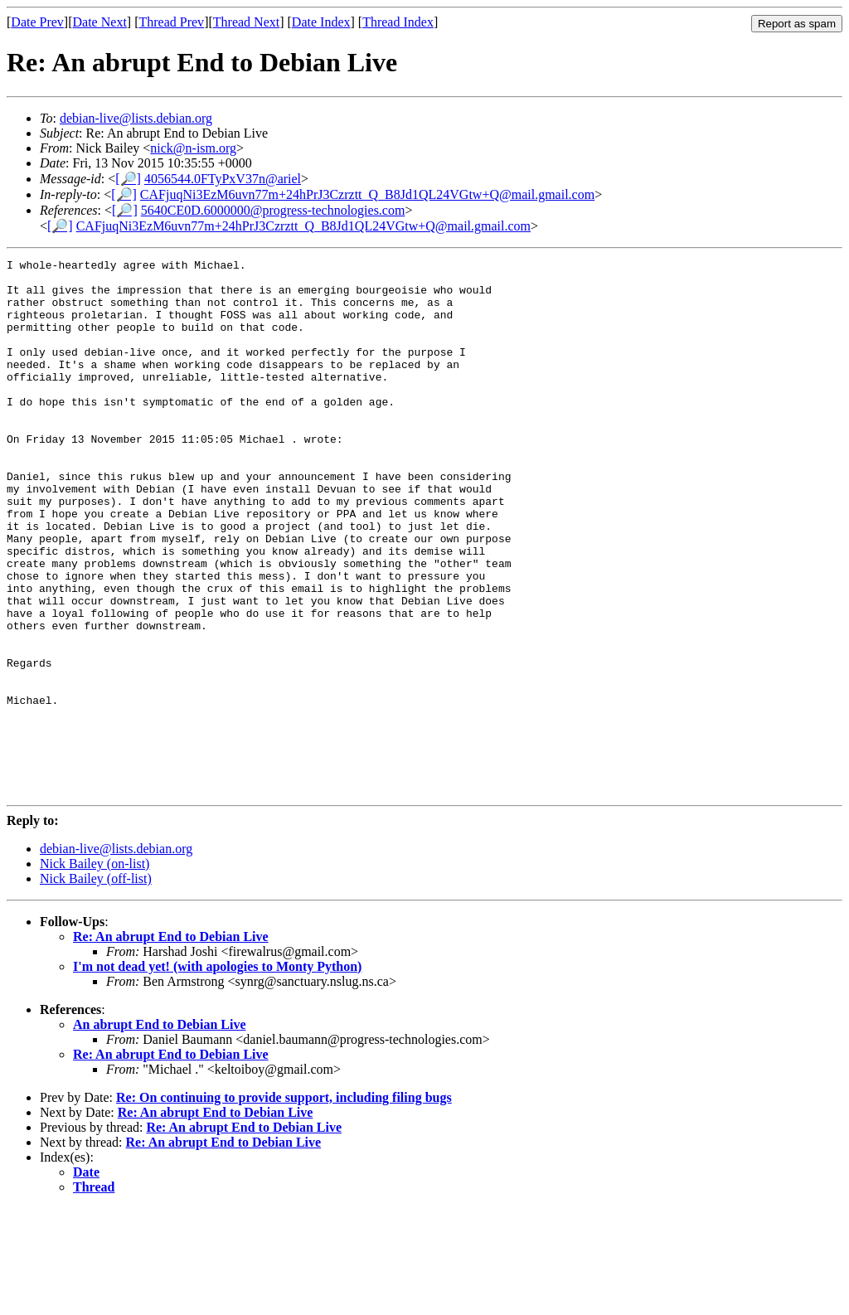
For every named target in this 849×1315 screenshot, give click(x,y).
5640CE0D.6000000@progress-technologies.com (273, 210)
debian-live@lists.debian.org (136, 118)
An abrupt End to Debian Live (159, 1131)
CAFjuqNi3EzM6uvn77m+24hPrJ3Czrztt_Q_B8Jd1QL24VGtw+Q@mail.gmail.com (367, 194)
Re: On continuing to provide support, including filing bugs (284, 1204)
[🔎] (128, 179)
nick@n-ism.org (193, 148)
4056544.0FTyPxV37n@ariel (222, 179)
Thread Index (398, 22)
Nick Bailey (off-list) (96, 985)
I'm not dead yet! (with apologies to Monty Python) (217, 1073)
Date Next (100, 22)
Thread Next (246, 22)
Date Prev (37, 22)
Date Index (321, 22)
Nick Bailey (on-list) (94, 970)
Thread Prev (171, 22)
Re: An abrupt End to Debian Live (171, 1043)
